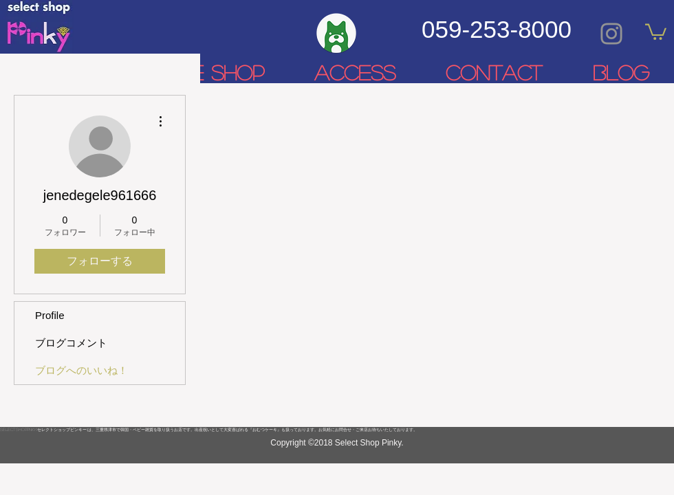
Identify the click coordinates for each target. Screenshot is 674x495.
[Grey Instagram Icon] (611, 33)
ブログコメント (71, 343)
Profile (50, 315)
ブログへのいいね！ (81, 370)
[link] (655, 31)
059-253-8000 (497, 29)
